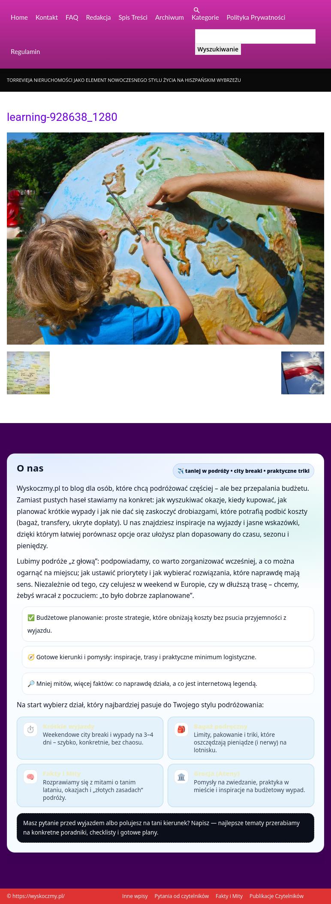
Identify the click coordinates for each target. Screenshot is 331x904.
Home (19, 17)
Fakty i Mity (229, 896)
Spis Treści (133, 17)
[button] (197, 10)
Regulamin (25, 51)
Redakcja (98, 17)
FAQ (72, 17)
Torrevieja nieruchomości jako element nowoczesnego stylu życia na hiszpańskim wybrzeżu (124, 80)
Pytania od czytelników (181, 896)
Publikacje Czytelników (277, 896)
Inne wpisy (134, 896)
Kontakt (47, 17)
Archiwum (169, 17)
